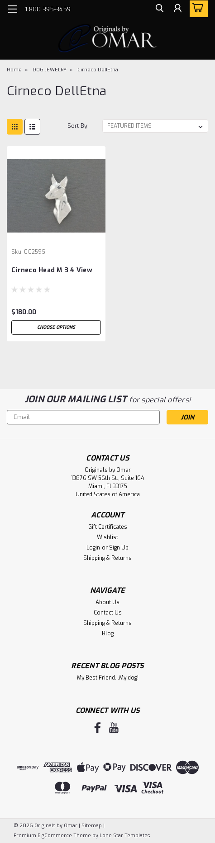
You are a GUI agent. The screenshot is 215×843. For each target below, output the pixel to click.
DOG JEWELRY (50, 69)
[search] (156, 10)
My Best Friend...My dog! (108, 677)
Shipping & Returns (107, 558)
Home (14, 69)
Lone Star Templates (125, 835)
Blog (108, 633)
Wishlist (107, 537)
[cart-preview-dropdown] (196, 8)
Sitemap (91, 825)
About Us (107, 602)
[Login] (176, 10)
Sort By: (78, 126)
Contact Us (108, 612)
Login (93, 547)
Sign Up (119, 547)
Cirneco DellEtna (97, 69)
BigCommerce (55, 835)
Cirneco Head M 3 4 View (51, 270)
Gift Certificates (107, 527)
